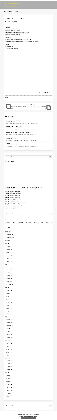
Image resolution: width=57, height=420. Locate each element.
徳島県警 (9, 363)
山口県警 (9, 355)
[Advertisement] (28, 60)
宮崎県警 (9, 387)
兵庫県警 (9, 337)
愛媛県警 (9, 366)
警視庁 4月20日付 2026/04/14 (12, 207)
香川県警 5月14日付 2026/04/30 (13, 193)
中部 (7, 287)
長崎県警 (9, 381)
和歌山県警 (9, 325)
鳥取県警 (9, 352)
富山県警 (9, 293)
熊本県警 (9, 390)
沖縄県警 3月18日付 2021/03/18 (14, 144)
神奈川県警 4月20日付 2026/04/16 (13, 205)
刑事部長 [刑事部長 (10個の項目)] (14, 222)
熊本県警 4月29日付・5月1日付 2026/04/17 (15, 203)
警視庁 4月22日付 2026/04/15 (12, 209)
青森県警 (9, 246)
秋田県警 (9, 252)
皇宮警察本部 (10, 237)
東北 (7, 243)
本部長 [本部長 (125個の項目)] (35, 222)
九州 (11, 11)
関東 (7, 264)
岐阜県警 (9, 311)
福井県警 (9, 299)
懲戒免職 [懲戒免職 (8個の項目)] (21, 222)
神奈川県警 (9, 284)
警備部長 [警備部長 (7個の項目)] (41, 222)
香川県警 (9, 361)
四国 (7, 358)
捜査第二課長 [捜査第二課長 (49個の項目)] (28, 222)
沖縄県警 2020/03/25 (11, 138)
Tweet (6, 97)
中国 (7, 340)
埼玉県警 (9, 275)
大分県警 (9, 384)
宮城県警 (9, 258)
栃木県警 (9, 270)
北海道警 (8, 240)
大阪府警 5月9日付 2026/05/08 (12, 191)
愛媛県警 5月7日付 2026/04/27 (12, 197)
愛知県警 (9, 314)
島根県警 (9, 349)
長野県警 (9, 305)
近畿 (7, 317)
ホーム (6, 11)
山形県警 (9, 255)
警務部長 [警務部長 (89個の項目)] (48, 222)
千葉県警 (9, 278)
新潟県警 (9, 290)
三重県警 (9, 322)
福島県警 (9, 261)
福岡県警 (9, 375)
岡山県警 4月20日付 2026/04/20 (13, 199)
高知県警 (9, 369)
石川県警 (9, 296)
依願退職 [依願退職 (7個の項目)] (8, 222)
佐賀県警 (9, 378)
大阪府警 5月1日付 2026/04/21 (12, 195)
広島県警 (9, 346)
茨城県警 (9, 267)
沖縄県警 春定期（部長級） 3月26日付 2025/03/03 (18, 132)
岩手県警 (9, 249)
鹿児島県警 (9, 393)
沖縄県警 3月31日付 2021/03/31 (14, 126)
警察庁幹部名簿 (10, 234)
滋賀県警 (9, 319)
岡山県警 (9, 343)
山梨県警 (9, 302)
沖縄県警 (16, 11)
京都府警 (9, 328)
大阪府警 (9, 334)
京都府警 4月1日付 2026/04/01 (12, 201)
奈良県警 (9, 331)
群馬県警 (9, 273)
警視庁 (9, 281)
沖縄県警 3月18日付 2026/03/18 (14, 121)
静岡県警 (9, 308)
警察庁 (8, 231)
